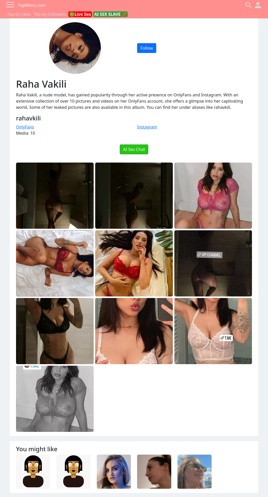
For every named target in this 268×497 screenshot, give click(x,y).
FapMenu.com (32, 5)
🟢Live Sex (80, 14)
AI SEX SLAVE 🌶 (110, 14)
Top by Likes (19, 14)
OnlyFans (25, 127)
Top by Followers (50, 14)
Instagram (147, 127)
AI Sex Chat (134, 149)
